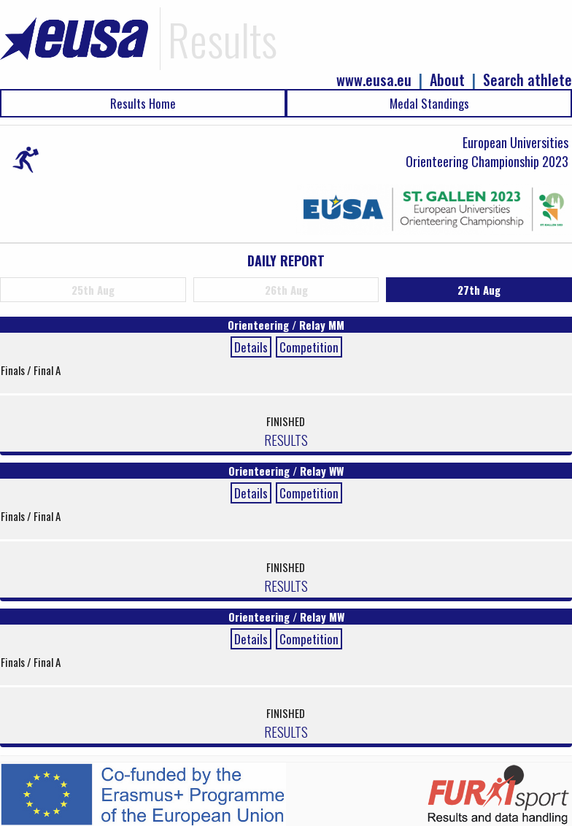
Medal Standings (429, 103)
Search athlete (527, 80)
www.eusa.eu (373, 80)
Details (251, 347)
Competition (309, 347)
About (447, 80)
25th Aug (93, 290)
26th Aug (286, 290)
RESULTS (286, 439)
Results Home (143, 103)
